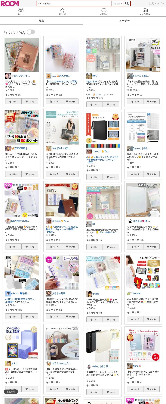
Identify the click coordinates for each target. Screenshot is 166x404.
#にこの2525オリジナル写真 (62, 81)
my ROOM (145, 11)
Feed (21, 11)
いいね (31, 101)
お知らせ (103, 11)
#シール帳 (105, 232)
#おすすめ (91, 81)
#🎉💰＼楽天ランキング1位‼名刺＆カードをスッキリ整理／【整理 (62, 229)
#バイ (113, 232)
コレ (15, 101)
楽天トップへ (156, 3)
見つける (62, 11)
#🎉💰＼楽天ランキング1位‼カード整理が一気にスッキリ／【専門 (102, 160)
